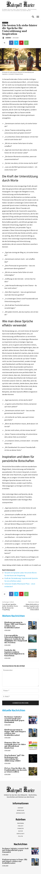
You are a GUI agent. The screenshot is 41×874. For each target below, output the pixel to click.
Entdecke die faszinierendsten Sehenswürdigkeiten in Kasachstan (14, 653)
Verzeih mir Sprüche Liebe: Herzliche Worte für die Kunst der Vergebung (10, 607)
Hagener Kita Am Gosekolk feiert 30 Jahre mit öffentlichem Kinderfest (15, 745)
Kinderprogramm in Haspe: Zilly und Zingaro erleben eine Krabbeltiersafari (15, 625)
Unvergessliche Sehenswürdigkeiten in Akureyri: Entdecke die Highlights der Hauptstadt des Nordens (15, 639)
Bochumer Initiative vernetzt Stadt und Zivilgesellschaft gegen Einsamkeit (14, 719)
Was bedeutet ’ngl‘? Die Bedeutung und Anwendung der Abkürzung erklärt (14, 758)
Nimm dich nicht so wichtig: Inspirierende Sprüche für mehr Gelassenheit (31, 607)
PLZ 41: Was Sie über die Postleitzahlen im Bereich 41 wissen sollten (15, 770)
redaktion (8, 38)
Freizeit (5, 23)
